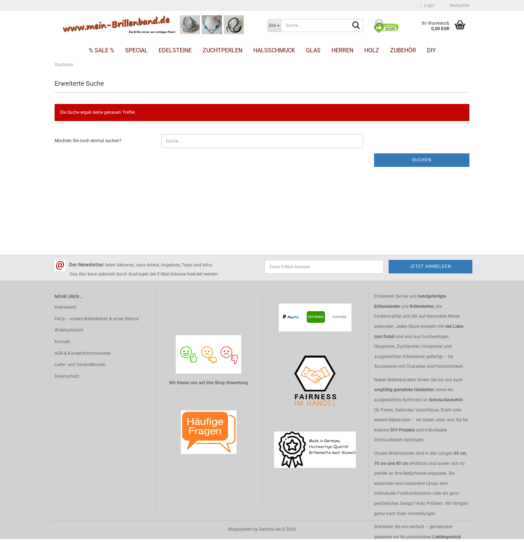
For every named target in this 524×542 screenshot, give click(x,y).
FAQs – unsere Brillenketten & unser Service (97, 318)
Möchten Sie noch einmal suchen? (88, 140)
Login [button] (427, 5)
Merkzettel (457, 5)
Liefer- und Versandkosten (80, 364)
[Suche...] (274, 25)
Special (136, 50)
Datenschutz (67, 376)
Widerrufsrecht (69, 330)
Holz (371, 50)
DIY (431, 50)
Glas (313, 50)
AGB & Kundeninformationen (83, 353)
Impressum (66, 307)
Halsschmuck (274, 50)
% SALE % (101, 50)
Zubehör (403, 50)
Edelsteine (175, 50)
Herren (342, 50)
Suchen (422, 159)
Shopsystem (240, 529)
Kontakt (62, 341)
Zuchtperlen (222, 50)
